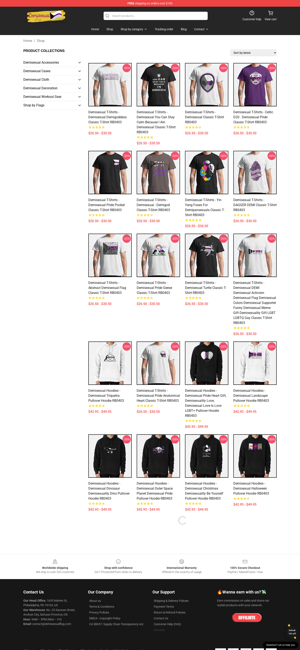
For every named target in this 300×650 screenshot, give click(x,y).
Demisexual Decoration (40, 88)
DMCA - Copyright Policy (104, 618)
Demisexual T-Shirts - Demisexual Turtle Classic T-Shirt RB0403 (205, 288)
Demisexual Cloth (36, 80)
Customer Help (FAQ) (167, 624)
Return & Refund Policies (169, 612)
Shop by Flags (33, 105)
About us (95, 600)
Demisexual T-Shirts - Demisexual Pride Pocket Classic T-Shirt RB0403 (106, 205)
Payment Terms (164, 606)
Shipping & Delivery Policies (171, 600)
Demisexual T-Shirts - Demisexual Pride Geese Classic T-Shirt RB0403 (154, 288)
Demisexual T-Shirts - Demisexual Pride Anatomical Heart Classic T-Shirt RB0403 (158, 396)
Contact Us (161, 618)
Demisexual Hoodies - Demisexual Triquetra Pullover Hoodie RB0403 (106, 396)
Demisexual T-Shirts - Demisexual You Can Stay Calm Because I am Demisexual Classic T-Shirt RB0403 (156, 122)
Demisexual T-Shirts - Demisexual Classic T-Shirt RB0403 (204, 117)
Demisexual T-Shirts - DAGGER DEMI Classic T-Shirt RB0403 (255, 205)
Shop (41, 41)
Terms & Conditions (101, 606)
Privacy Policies (99, 612)
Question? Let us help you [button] (280, 645)
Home (27, 41)
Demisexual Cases (36, 71)
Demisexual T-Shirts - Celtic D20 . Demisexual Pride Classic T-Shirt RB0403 (253, 117)
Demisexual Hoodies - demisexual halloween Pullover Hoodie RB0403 (251, 488)
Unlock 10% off (292, 632)
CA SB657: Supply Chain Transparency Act (116, 624)
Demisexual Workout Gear (42, 97)
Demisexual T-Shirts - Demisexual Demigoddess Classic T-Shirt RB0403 (107, 117)
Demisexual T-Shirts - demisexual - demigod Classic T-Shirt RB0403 (153, 205)
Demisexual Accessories (41, 62)
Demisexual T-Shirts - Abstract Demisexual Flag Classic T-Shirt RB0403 (107, 288)
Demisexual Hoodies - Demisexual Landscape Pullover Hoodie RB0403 (251, 396)
